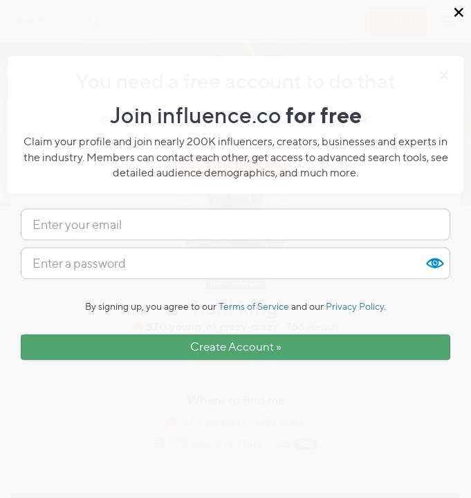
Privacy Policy (355, 307)
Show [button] (434, 263)
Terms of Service (254, 307)
